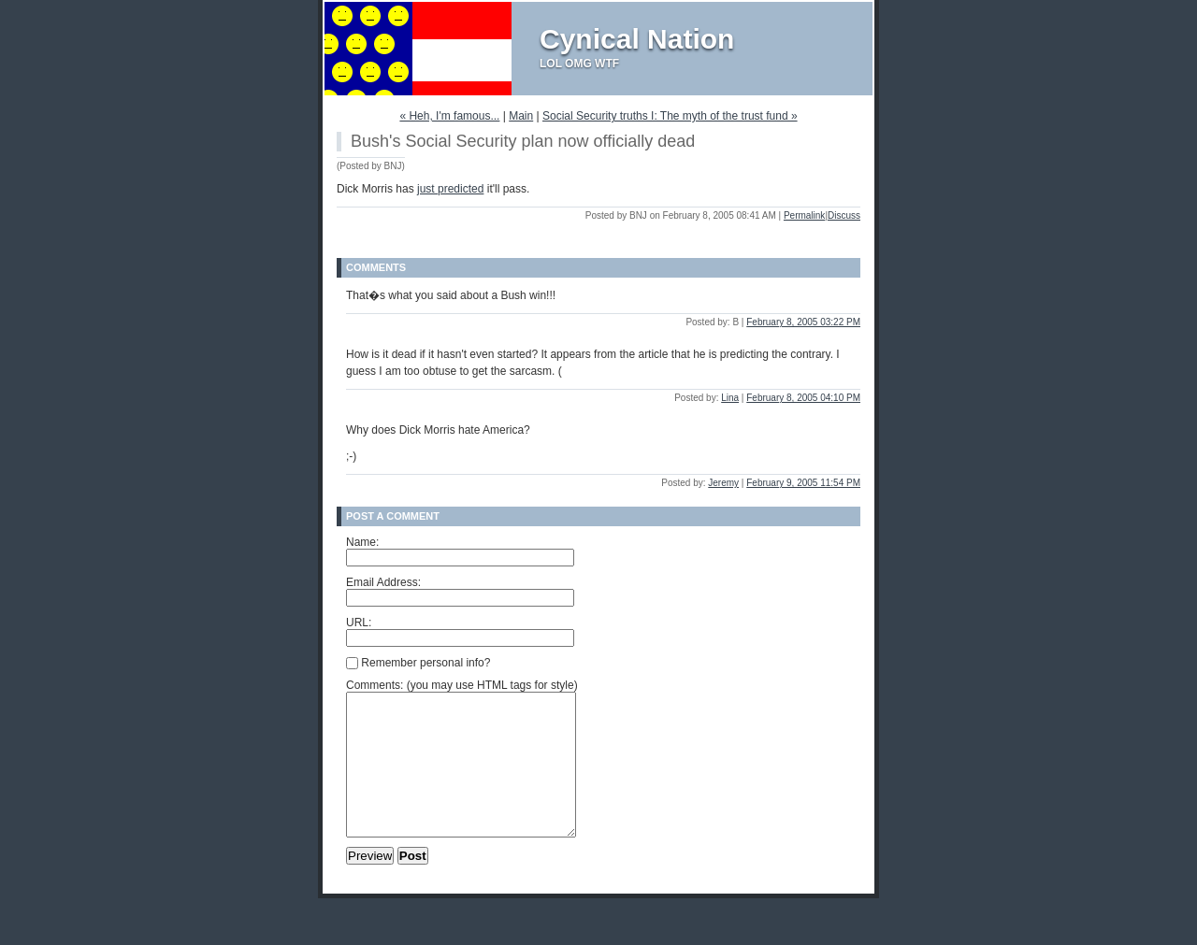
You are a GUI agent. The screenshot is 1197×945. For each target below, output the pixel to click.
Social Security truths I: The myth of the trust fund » (670, 115)
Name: (362, 542)
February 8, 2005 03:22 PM (803, 322)
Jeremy (723, 483)
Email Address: (383, 582)
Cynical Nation (637, 38)
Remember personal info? (418, 662)
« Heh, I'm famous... (449, 115)
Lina (730, 398)
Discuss (844, 215)
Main (521, 115)
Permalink (804, 215)
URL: (358, 622)
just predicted (450, 188)
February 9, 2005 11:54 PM (803, 483)
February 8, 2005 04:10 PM (803, 398)
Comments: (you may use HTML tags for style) (462, 685)
